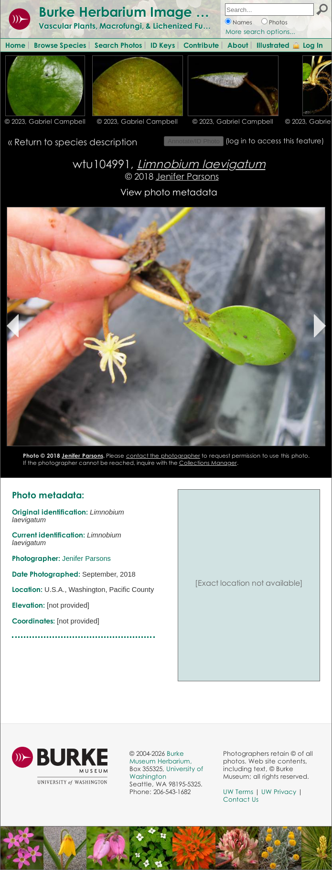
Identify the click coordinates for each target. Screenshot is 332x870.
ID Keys (162, 45)
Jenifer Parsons (187, 176)
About (237, 45)
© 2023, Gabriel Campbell (45, 121)
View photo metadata (168, 191)
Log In (313, 45)
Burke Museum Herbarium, (160, 757)
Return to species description (75, 141)
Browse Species (60, 45)
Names (242, 22)
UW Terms (238, 791)
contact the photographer (163, 455)
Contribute (201, 45)
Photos (278, 22)
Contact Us (240, 799)
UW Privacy (278, 791)
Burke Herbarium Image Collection (151, 11)
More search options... (260, 31)
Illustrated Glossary (289, 45)
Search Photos (118, 45)
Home (15, 45)
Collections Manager (208, 462)
